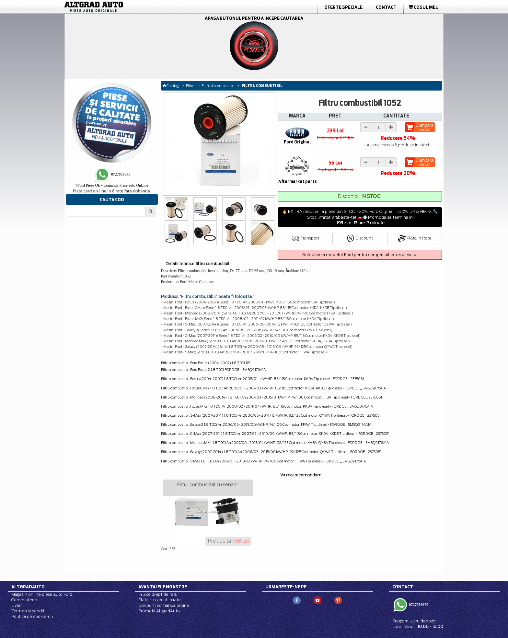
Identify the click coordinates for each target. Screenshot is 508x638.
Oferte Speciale (343, 7)
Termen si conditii (28, 610)
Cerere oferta (24, 599)
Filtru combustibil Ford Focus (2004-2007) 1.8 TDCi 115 (205, 363)
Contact (386, 7)
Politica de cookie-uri (32, 616)
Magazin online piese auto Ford (41, 594)
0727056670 (418, 604)
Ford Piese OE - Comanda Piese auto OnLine (111, 185)
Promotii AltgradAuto (159, 610)
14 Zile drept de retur (158, 594)
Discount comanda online (163, 605)
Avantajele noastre (162, 586)
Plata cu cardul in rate (159, 599)
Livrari (17, 605)
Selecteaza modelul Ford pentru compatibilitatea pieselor (360, 254)
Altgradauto (28, 586)
